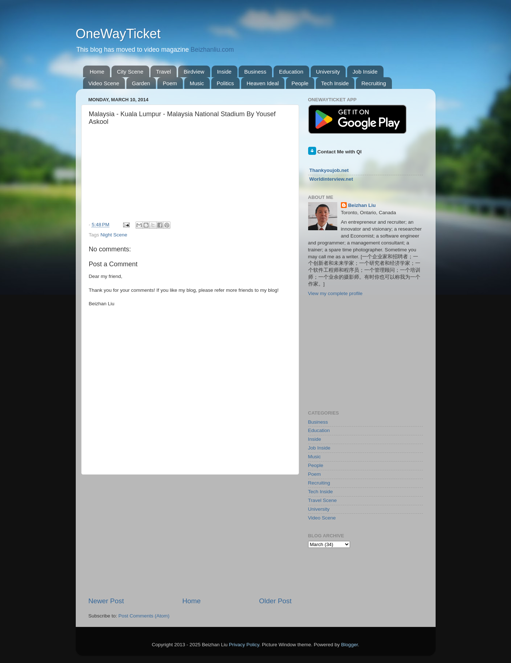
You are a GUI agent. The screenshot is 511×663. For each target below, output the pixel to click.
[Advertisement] (190, 535)
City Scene (130, 71)
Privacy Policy (244, 644)
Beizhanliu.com (212, 49)
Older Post (275, 601)
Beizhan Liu (362, 205)
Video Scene (104, 83)
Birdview (194, 71)
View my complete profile (335, 293)
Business (255, 71)
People (299, 83)
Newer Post (106, 601)
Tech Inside (335, 83)
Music (197, 83)
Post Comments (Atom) (143, 616)
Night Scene (114, 235)
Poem (170, 83)
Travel (163, 71)
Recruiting (373, 83)
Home (97, 71)
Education (291, 71)
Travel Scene (322, 500)
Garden (141, 83)
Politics (225, 83)
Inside (224, 71)
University (328, 71)
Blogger (349, 644)
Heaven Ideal (263, 83)
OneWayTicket (118, 33)
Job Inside (365, 71)
